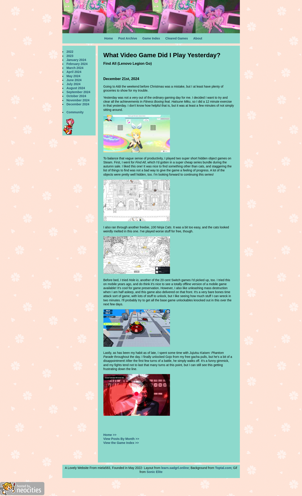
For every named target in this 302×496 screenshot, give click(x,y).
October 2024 (76, 96)
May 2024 (73, 76)
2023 (70, 56)
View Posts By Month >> (121, 439)
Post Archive (127, 38)
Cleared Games (176, 38)
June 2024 (74, 80)
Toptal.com (223, 468)
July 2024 (74, 84)
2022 (70, 51)
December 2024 (78, 104)
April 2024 (74, 72)
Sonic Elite (155, 472)
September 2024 (78, 92)
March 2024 (75, 68)
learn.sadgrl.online (175, 468)
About (197, 38)
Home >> (109, 435)
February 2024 (77, 64)
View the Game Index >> (121, 443)
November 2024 (78, 100)
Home (108, 38)
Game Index (151, 38)
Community (75, 112)
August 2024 (76, 88)
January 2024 (76, 60)
